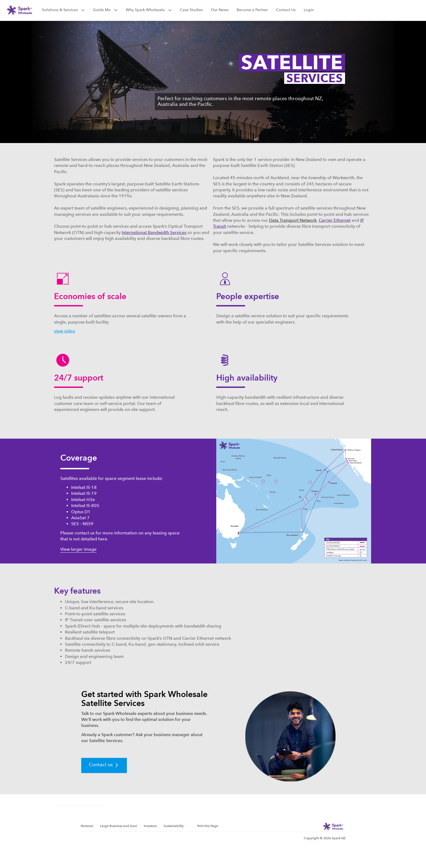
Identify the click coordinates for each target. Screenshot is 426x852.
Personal (87, 826)
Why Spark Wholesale (149, 9)
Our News (219, 9)
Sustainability (174, 826)
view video (64, 331)
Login (309, 9)
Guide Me (105, 9)
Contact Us (286, 9)
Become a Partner (252, 9)
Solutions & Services (63, 9)
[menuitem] (88, 826)
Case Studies (191, 9)
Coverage (78, 457)
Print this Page (207, 826)
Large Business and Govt (118, 826)
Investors (150, 826)
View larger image (78, 549)
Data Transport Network (293, 220)
